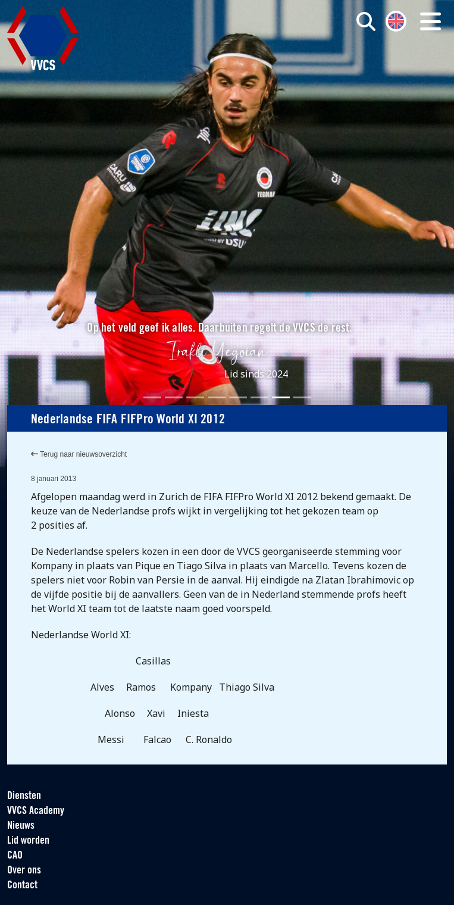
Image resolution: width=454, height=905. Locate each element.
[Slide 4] (217, 397)
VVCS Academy (35, 811)
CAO (15, 856)
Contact (22, 885)
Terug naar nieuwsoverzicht (79, 454)
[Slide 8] (302, 397)
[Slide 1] (152, 397)
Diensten (24, 796)
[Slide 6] (259, 397)
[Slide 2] (174, 397)
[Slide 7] (281, 397)
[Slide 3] (195, 397)
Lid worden (28, 841)
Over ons (24, 870)
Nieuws (21, 826)
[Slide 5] (238, 397)
